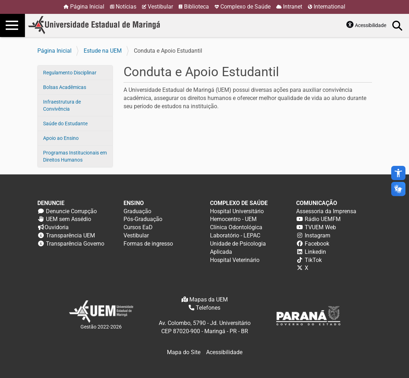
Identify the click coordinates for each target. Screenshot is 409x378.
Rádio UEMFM (323, 219)
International (329, 6)
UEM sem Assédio (68, 219)
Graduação (137, 211)
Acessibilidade (370, 25)
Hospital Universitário (237, 211)
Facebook (317, 243)
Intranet (292, 6)
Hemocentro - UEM (233, 219)
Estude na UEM (103, 50)
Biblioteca (196, 6)
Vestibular (160, 6)
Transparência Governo (75, 243)
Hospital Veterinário (234, 260)
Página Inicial (87, 6)
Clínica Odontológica (236, 227)
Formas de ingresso (148, 243)
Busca (397, 25)
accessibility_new (398, 173)
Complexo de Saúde (245, 6)
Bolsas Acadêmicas (64, 87)
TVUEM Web (320, 227)
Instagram (317, 235)
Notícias (126, 6)
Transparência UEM (70, 235)
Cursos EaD (138, 227)
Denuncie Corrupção (71, 211)
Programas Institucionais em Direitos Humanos (75, 156)
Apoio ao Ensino (61, 138)
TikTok (313, 260)
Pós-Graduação (143, 219)
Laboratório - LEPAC (235, 235)
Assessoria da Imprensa (326, 211)
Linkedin (315, 251)
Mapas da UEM (208, 299)
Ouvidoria (56, 227)
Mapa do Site (183, 352)
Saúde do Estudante (65, 123)
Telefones (208, 307)
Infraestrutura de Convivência (62, 105)
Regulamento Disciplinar (69, 72)
